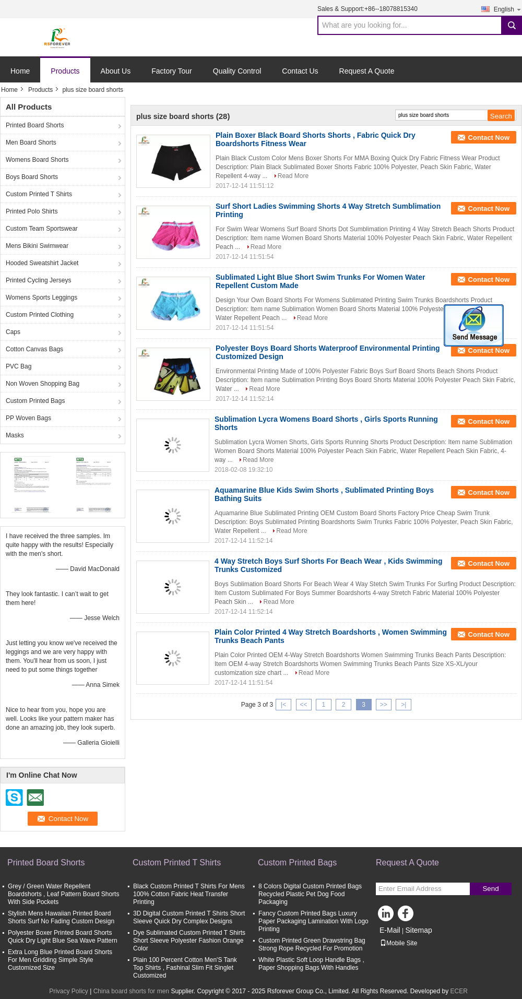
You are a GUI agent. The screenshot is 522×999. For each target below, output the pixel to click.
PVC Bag (18, 366)
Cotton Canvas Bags (34, 349)
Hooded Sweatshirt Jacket (42, 263)
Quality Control (237, 71)
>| (403, 704)
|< (283, 704)
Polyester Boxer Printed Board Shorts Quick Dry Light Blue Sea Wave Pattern (62, 936)
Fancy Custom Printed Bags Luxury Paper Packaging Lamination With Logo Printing (313, 921)
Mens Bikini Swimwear (37, 245)
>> (383, 704)
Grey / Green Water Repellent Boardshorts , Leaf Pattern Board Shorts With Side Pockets (63, 894)
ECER (459, 991)
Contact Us (300, 71)
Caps (13, 332)
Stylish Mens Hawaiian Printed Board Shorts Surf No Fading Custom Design (61, 917)
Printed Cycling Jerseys (38, 280)
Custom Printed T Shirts (39, 194)
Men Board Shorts (31, 142)
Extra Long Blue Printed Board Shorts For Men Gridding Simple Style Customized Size (60, 959)
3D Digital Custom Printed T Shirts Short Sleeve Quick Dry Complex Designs (189, 917)
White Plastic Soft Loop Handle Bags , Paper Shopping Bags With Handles (311, 963)
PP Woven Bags (28, 418)
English (508, 9)
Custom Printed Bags (35, 401)
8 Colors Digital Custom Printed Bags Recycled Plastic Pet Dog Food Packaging (310, 894)
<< (303, 704)
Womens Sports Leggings (41, 297)
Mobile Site (398, 943)
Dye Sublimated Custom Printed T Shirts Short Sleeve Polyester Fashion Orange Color (189, 940)
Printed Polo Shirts (31, 211)
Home (20, 71)
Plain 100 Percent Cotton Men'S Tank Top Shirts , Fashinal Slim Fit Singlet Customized (185, 967)
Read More (293, 176)
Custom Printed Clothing (40, 314)
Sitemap (418, 930)
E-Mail (389, 930)
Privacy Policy (68, 991)
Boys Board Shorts (32, 177)
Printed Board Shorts (35, 125)
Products (65, 71)
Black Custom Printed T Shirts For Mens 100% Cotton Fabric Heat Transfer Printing (189, 894)
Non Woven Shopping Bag (42, 383)
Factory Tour (171, 71)
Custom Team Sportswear (42, 228)
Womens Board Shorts (37, 159)
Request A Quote (367, 71)
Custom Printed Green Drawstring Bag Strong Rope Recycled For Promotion (311, 944)
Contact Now (488, 137)
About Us (116, 71)
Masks (15, 435)
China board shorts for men (131, 991)
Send (490, 889)
